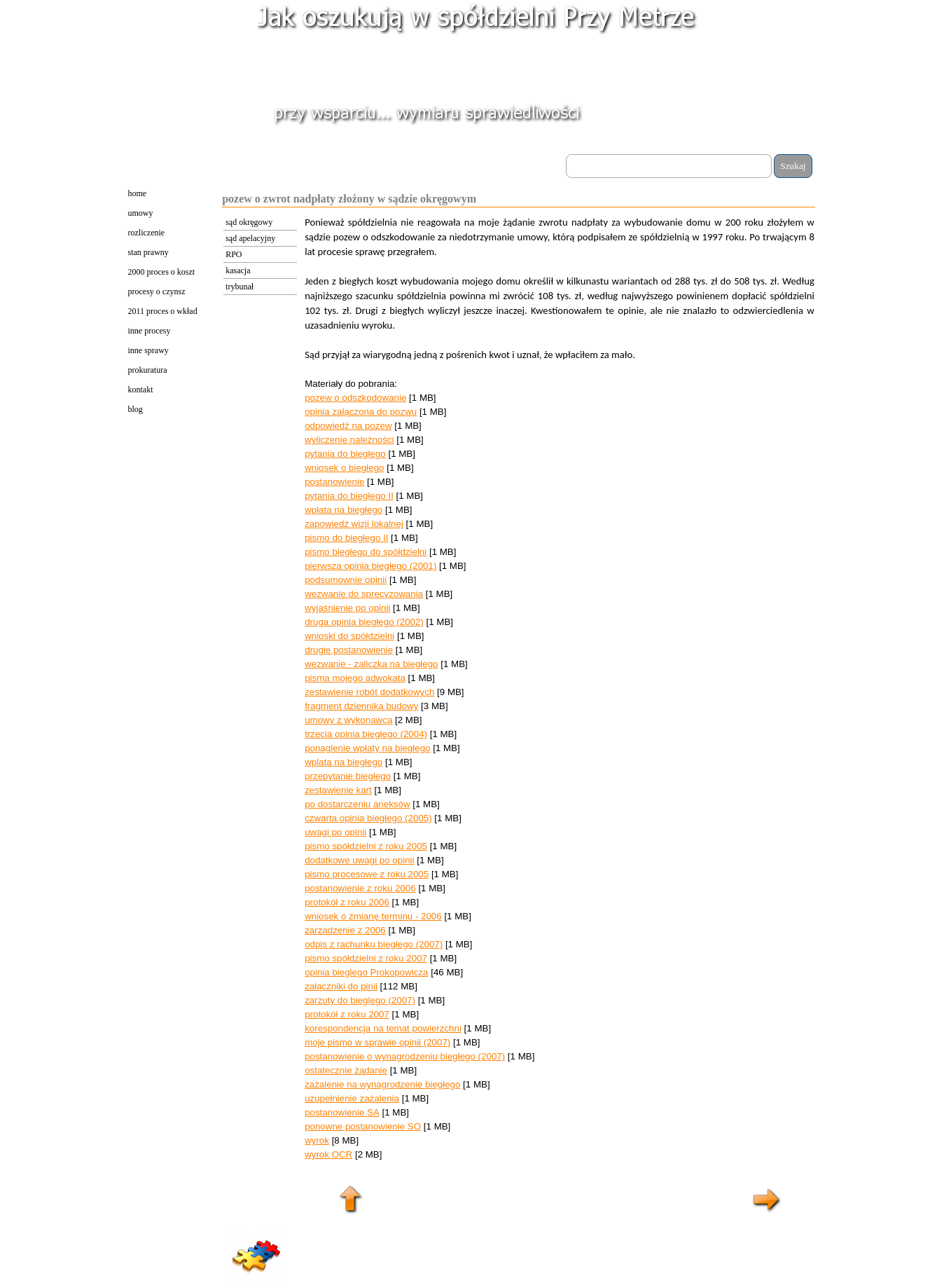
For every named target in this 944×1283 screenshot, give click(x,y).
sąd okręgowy (248, 222)
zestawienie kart (338, 790)
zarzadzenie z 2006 (345, 930)
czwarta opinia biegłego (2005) (368, 818)
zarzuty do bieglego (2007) (360, 1000)
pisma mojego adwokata (355, 678)
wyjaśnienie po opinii (347, 608)
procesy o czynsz (157, 291)
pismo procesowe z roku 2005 (367, 874)
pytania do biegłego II (349, 495)
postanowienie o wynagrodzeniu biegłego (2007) (405, 1056)
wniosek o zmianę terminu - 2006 (373, 916)
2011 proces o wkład (162, 311)
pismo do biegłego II (346, 538)
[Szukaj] (669, 166)
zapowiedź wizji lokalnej (354, 524)
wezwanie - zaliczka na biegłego (371, 664)
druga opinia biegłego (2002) (364, 622)
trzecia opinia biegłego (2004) (366, 734)
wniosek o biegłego (344, 467)
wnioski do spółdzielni (349, 636)
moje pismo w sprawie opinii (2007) (377, 1042)
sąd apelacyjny (250, 238)
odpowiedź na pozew (348, 425)
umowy (140, 213)
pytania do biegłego (345, 453)
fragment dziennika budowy (361, 706)
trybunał (239, 286)
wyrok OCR (328, 1154)
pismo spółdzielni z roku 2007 (366, 958)
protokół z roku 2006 (347, 902)
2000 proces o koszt (161, 272)
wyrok (317, 1140)
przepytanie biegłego (348, 776)
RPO (233, 254)
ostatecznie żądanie (346, 1070)
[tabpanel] (559, 695)
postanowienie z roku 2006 (360, 888)
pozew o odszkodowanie (355, 397)
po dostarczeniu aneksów (357, 804)
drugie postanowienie (349, 650)
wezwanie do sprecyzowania (364, 594)
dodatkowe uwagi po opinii (359, 860)
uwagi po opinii (335, 832)
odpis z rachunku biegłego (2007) (374, 944)
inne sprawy (148, 350)
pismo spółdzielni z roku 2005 (366, 846)
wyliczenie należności (349, 439)
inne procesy (149, 331)
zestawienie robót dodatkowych (369, 692)
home (137, 193)
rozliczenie (146, 233)
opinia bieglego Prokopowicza (366, 972)
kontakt (140, 389)
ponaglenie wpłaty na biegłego (367, 748)
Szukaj (792, 165)
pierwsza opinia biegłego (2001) (370, 566)
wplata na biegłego (343, 762)
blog (135, 409)
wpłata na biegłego (343, 510)
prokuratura (147, 370)
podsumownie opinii (346, 580)
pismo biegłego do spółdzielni (365, 552)
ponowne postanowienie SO (363, 1126)
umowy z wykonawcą (348, 720)
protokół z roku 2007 (347, 1014)
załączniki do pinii (341, 986)
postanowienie (334, 481)
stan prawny (148, 252)
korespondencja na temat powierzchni (383, 1028)
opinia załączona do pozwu (361, 411)
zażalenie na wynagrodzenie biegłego (382, 1084)
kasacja (237, 270)
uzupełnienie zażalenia (352, 1098)
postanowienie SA (342, 1112)
